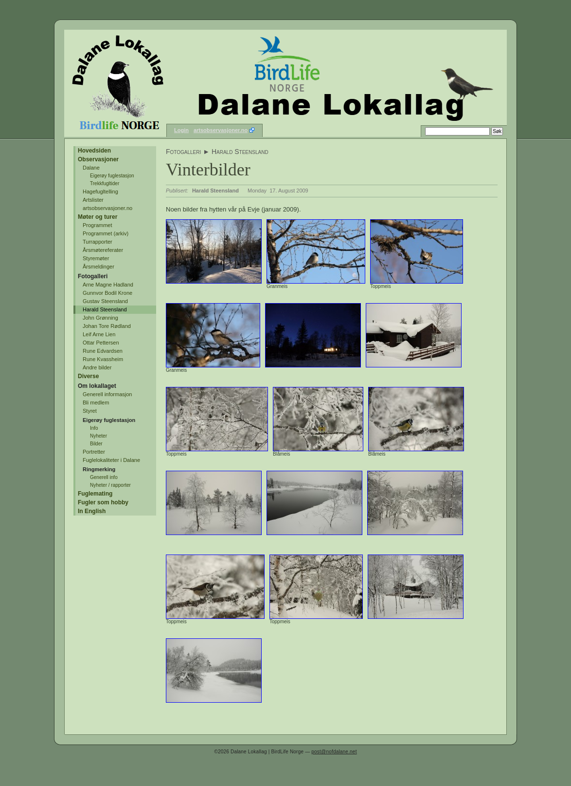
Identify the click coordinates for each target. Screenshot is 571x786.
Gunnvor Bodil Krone (107, 293)
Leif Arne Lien (99, 334)
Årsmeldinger (98, 266)
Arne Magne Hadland (108, 285)
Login (181, 130)
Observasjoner (98, 159)
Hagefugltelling (100, 191)
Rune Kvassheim (103, 359)
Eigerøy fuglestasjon (112, 175)
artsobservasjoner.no (221, 130)
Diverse (88, 376)
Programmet (97, 225)
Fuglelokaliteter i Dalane (111, 460)
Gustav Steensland (105, 301)
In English (92, 511)
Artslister (93, 200)
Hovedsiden (94, 150)
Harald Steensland (105, 309)
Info (94, 428)
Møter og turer (97, 216)
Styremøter (96, 258)
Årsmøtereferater (103, 250)
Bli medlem (96, 402)
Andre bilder (97, 367)
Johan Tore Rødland (107, 326)
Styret (90, 411)
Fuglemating (95, 493)
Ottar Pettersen (101, 342)
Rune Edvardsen (103, 351)
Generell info (104, 477)
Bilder (96, 443)
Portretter (94, 452)
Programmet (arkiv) (105, 233)
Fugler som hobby (103, 502)
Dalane (91, 168)
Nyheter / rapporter (110, 485)
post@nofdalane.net (334, 751)
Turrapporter (97, 242)
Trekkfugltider (104, 183)
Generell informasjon (107, 394)
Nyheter (98, 436)
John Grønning (100, 318)
